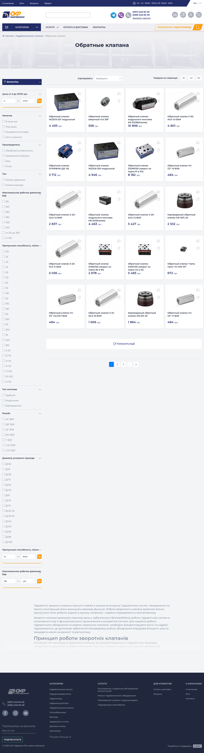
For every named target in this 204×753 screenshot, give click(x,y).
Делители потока (58, 726)
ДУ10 (8, 500)
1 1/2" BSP (10, 450)
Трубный (10, 395)
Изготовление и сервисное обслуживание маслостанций (118, 690)
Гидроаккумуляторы (59, 703)
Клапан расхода (14, 185)
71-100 (9, 371)
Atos (8, 161)
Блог (22, 3)
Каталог (10, 36)
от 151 (8, 381)
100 (7, 303)
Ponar (9, 166)
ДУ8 (8, 469)
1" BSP (9, 440)
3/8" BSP (10, 424)
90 (7, 324)
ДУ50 (8, 526)
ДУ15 (8, 479)
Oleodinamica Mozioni (18, 156)
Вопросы (34, 3)
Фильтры (54, 717)
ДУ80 (8, 537)
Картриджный (13, 405)
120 (7, 251)
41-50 (8, 366)
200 (8, 340)
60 (7, 314)
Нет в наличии (14, 137)
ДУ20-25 (10, 511)
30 (7, 288)
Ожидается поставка (17, 132)
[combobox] (108, 78)
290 (8, 212)
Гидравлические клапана (29, 36)
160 (7, 309)
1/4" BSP (10, 419)
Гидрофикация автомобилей (111, 705)
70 (7, 267)
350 (7, 217)
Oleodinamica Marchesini (19, 150)
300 (8, 227)
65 (7, 272)
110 (7, 277)
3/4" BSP (10, 435)
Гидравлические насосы (61, 689)
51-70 (8, 355)
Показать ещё (126, 341)
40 (7, 262)
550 (7, 319)
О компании (8, 3)
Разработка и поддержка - (185, 746)
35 (7, 335)
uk (200, 3)
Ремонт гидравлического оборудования (117, 696)
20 (7, 298)
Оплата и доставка (75, 27)
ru (195, 3)
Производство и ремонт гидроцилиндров (118, 700)
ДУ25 (8, 485)
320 (7, 206)
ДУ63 (8, 531)
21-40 (8, 361)
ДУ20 (8, 490)
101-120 (9, 376)
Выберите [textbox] (102, 78)
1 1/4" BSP (10, 445)
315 (7, 201)
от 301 (9, 238)
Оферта (47, 3)
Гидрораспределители (60, 694)
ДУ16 (8, 505)
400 (8, 222)
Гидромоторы (56, 699)
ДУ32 (8, 464)
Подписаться (12, 739)
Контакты (99, 27)
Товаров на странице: (165, 78)
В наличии (11, 121)
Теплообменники (58, 712)
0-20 (8, 350)
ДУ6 (8, 495)
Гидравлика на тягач (59, 722)
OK (39, 101)
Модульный (12, 400)
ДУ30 (8, 474)
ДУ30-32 (10, 516)
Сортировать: (85, 78)
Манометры (55, 731)
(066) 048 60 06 (141, 15)
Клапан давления (15, 180)
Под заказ (11, 126)
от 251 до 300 (13, 233)
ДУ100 (9, 542)
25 (7, 256)
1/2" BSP (10, 429)
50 (7, 283)
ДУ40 (8, 521)
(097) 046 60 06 (141, 12)
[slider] (3, 107)
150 (7, 293)
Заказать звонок (142, 18)
